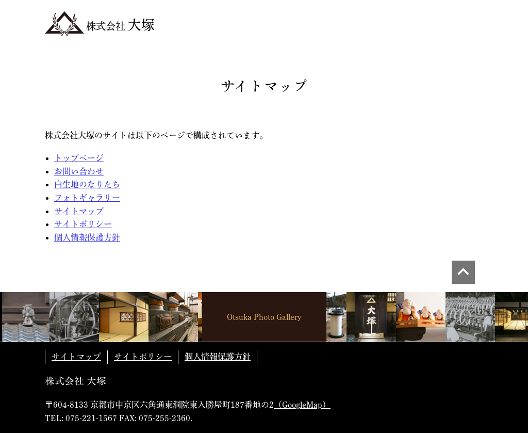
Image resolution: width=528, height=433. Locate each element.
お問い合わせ (79, 171)
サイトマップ (79, 211)
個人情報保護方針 (87, 237)
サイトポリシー (83, 224)
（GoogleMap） (302, 404)
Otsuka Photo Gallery (264, 317)
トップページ (79, 158)
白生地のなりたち (87, 184)
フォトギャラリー (87, 198)
